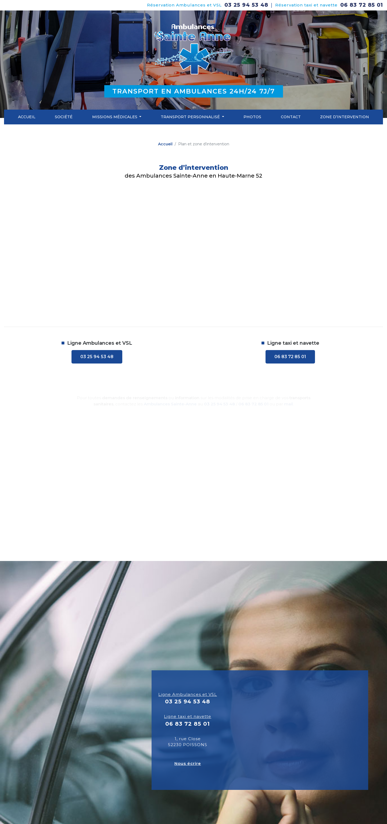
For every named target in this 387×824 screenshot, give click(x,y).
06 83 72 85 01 (361, 5)
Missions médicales (115, 116)
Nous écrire (187, 763)
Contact (291, 116)
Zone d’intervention (344, 116)
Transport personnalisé (191, 116)
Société (64, 116)
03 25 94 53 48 (246, 5)
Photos (252, 116)
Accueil (26, 116)
